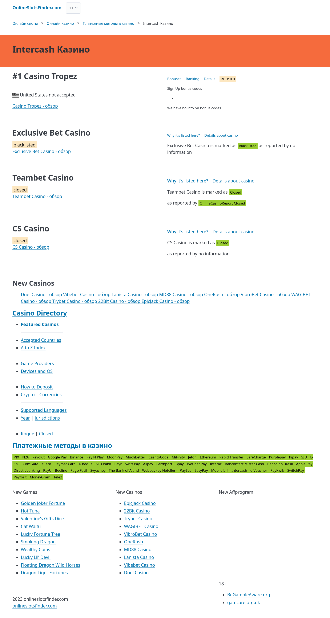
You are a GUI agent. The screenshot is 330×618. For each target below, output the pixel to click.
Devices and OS (37, 371)
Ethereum (208, 457)
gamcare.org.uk (243, 602)
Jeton (192, 457)
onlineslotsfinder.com (34, 606)
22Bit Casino (137, 511)
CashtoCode (159, 457)
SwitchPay (295, 470)
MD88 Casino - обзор (181, 294)
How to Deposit (37, 387)
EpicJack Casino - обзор (166, 301)
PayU (48, 470)
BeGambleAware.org (248, 595)
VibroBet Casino (140, 534)
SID (304, 457)
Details (209, 78)
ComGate (31, 463)
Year (25, 418)
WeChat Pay (197, 463)
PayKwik (277, 470)
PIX (17, 457)
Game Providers (37, 363)
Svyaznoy (98, 470)
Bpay (180, 463)
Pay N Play (95, 457)
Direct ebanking (27, 470)
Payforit (21, 477)
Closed (46, 434)
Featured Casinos (40, 324)
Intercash (240, 470)
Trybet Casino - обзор (75, 301)
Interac (216, 463)
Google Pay (58, 457)
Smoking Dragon (38, 542)
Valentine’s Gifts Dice (42, 519)
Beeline (61, 470)
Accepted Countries (41, 340)
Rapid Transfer (231, 457)
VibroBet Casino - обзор (266, 294)
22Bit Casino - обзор (120, 301)
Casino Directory (39, 312)
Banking (193, 78)
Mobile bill (220, 470)
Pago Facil (79, 470)
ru (70, 8)
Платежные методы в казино (62, 445)
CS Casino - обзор (30, 247)
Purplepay (278, 457)
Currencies (50, 394)
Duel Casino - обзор (42, 294)
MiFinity (179, 457)
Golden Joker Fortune (43, 503)
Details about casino (221, 135)
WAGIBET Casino (141, 526)
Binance (77, 457)
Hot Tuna (30, 511)
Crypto (28, 394)
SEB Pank (104, 463)
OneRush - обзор (222, 294)
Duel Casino (136, 573)
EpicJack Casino (140, 503)
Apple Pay (304, 463)
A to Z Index (33, 348)
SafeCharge (257, 457)
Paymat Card (66, 463)
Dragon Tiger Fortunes (44, 573)
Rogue (27, 434)
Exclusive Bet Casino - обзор (41, 151)
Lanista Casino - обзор (135, 294)
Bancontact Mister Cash (245, 463)
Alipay (148, 463)
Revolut (38, 457)
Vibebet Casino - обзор (87, 294)
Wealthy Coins (35, 549)
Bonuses (174, 78)
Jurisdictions (47, 418)
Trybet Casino (138, 519)
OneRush (133, 542)
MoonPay (115, 457)
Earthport (164, 463)
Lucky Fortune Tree (40, 534)
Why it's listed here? (183, 135)
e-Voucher (259, 470)
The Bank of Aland (124, 470)
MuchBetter (136, 457)
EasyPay (201, 470)
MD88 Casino (137, 549)
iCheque (86, 463)
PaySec (186, 470)
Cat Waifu (31, 526)
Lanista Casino (139, 557)
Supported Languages (44, 410)
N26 (26, 457)
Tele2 (57, 477)
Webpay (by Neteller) (159, 470)
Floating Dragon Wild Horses (50, 565)
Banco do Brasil (280, 463)
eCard (46, 463)
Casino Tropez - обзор (35, 106)
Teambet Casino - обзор (37, 196)
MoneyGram (40, 477)
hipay (294, 457)
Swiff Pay (133, 463)
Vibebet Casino (139, 565)
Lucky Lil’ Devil (36, 557)
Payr (118, 463)
